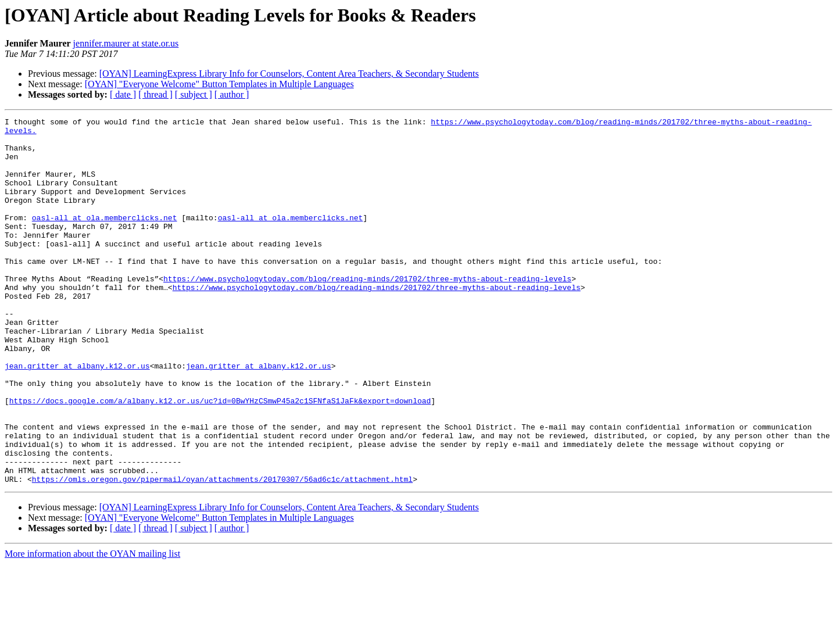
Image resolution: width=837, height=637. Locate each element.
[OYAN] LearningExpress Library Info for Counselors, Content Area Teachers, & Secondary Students (289, 73)
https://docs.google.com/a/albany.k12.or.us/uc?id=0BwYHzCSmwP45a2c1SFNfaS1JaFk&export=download (220, 458)
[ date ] (123, 94)
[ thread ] (155, 94)
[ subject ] (193, 94)
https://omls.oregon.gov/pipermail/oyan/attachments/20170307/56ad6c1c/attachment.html (222, 552)
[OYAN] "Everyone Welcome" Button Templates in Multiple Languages (219, 84)
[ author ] (231, 94)
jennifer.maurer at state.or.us (126, 43)
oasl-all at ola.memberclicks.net (104, 238)
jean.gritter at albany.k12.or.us (77, 416)
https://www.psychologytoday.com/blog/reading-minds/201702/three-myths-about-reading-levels (367, 311)
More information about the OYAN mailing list (92, 627)
